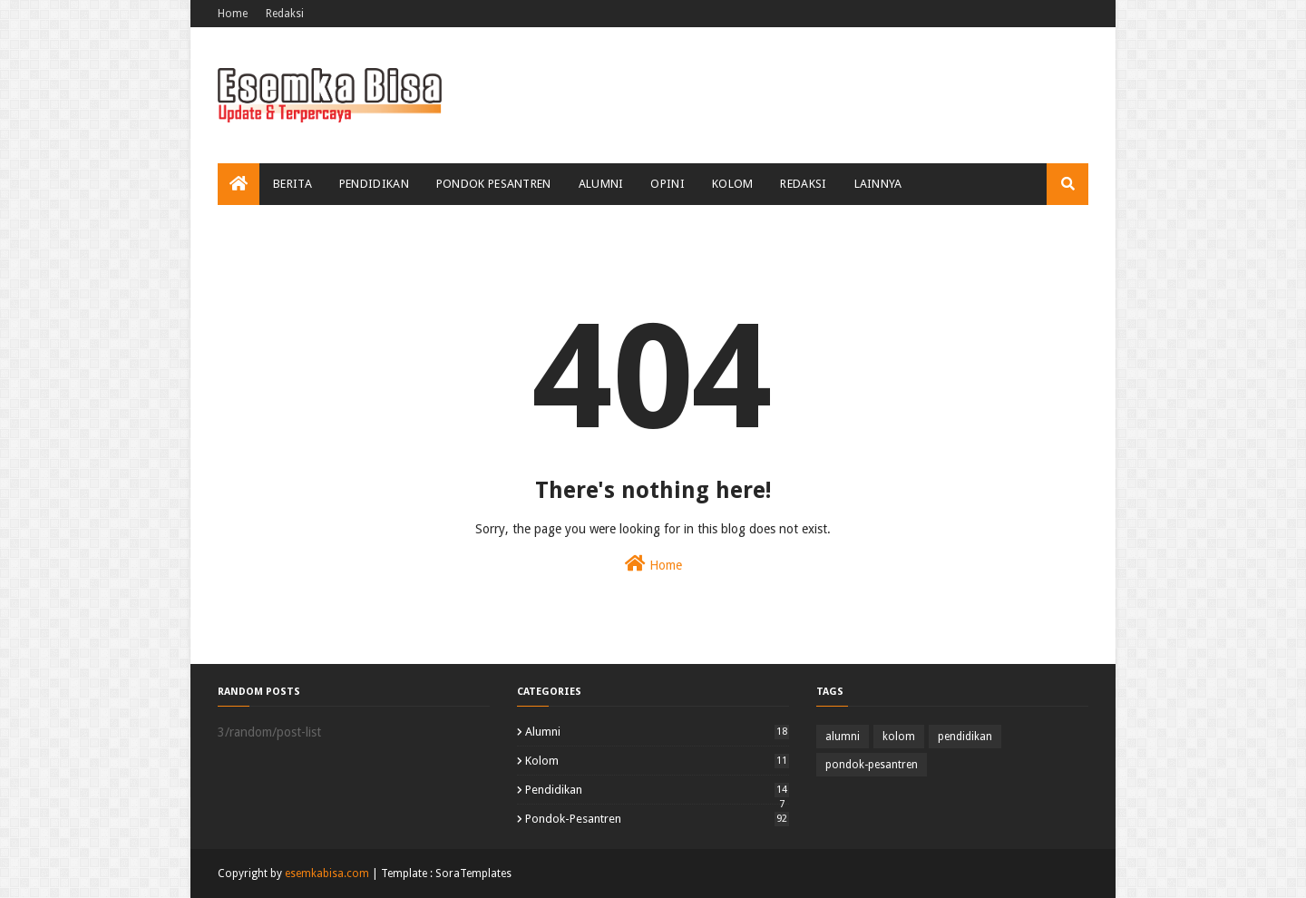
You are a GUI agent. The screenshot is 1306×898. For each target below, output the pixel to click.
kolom (657, 760)
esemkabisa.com (327, 873)
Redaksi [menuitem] (803, 183)
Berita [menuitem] (292, 183)
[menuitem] (238, 184)
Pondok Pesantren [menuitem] (493, 183)
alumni (657, 731)
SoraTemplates (473, 873)
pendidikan (657, 789)
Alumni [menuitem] (601, 183)
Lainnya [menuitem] (878, 183)
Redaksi (285, 13)
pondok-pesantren (657, 818)
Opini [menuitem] (667, 183)
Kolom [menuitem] (733, 183)
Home (233, 13)
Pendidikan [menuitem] (374, 183)
